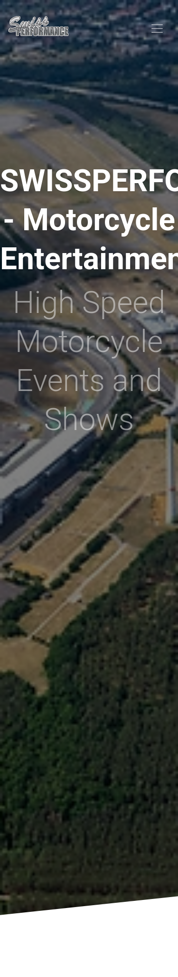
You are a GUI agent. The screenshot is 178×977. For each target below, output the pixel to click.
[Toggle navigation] (157, 28)
